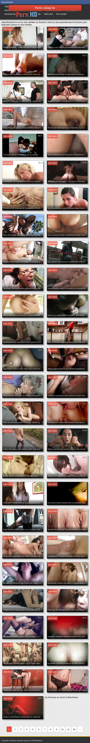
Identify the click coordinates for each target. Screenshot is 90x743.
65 (74, 729)
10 (62, 729)
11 (68, 729)
